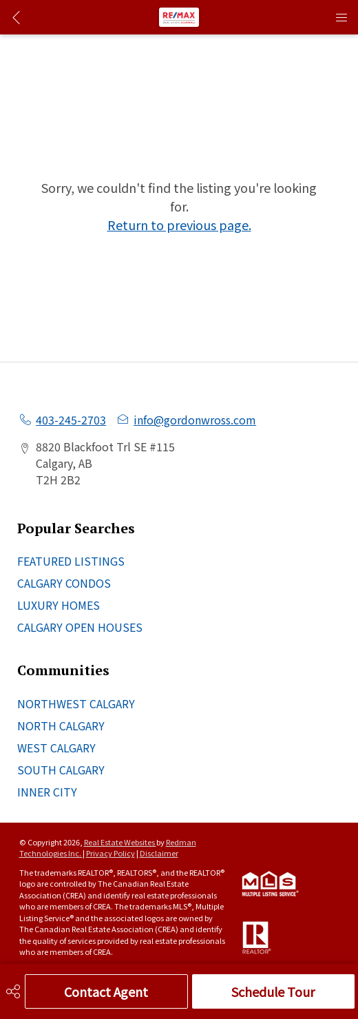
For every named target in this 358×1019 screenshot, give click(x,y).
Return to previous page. (179, 225)
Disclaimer (159, 852)
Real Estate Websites (120, 841)
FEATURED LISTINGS (71, 561)
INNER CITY (47, 791)
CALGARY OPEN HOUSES (80, 627)
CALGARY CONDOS (64, 583)
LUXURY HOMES (58, 605)
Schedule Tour (273, 991)
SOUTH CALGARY (61, 769)
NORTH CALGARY (61, 725)
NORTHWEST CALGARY (76, 703)
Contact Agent (106, 991)
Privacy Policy (110, 852)
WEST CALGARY (56, 747)
